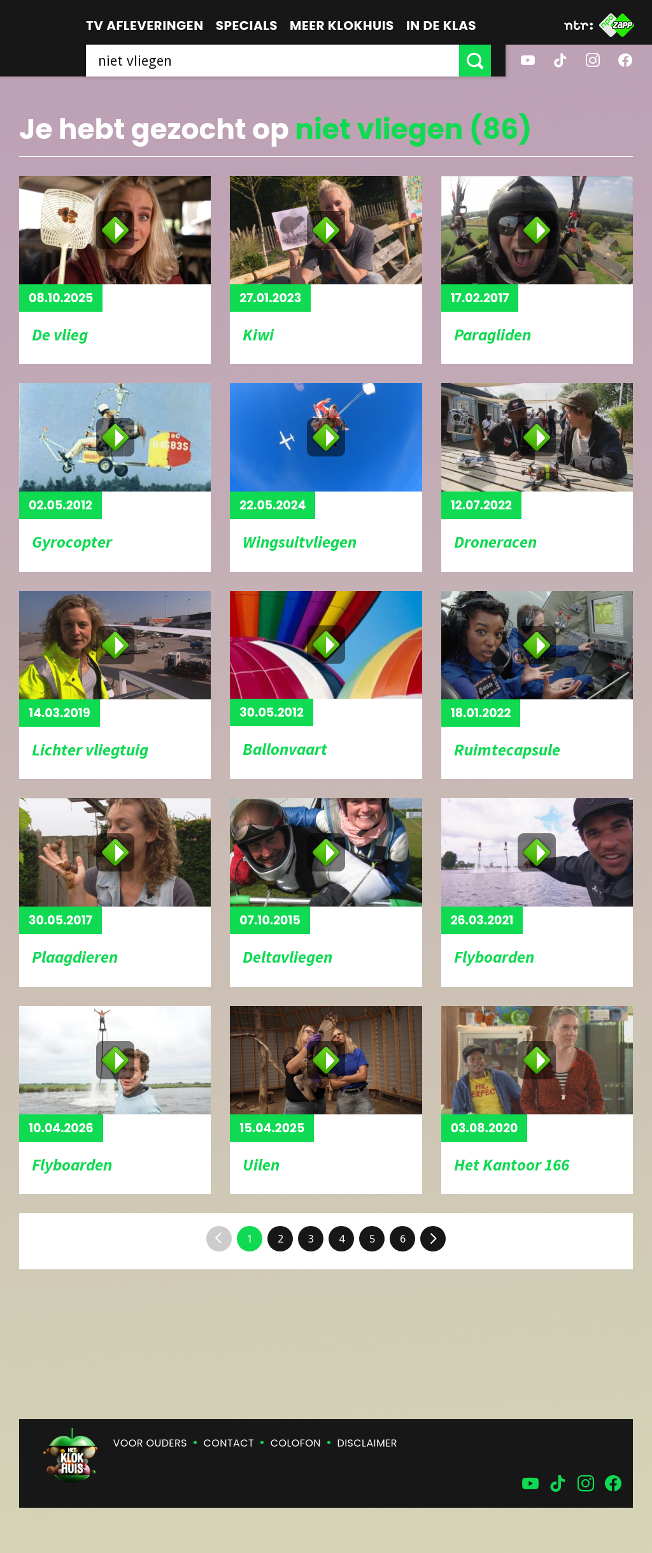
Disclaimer (367, 1443)
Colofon (296, 1443)
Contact (229, 1443)
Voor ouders (150, 1443)
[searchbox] (280, 61)
